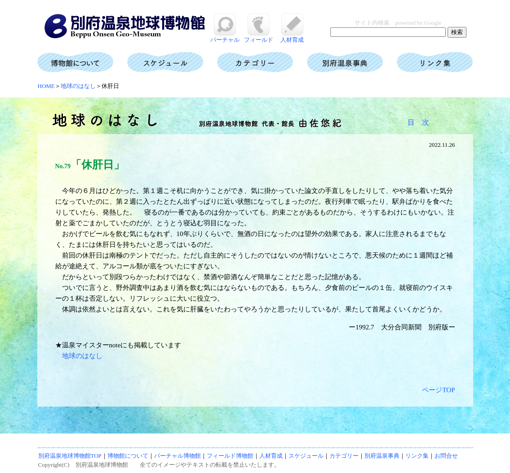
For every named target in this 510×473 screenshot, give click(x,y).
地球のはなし (78, 86)
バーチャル (224, 36)
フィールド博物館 (230, 455)
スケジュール (306, 455)
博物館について (127, 455)
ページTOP (438, 390)
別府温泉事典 (381, 455)
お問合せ (446, 455)
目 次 (418, 122)
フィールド (258, 36)
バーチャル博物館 (177, 455)
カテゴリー (344, 455)
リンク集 (417, 455)
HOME (46, 86)
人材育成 (292, 36)
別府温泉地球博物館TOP (70, 455)
